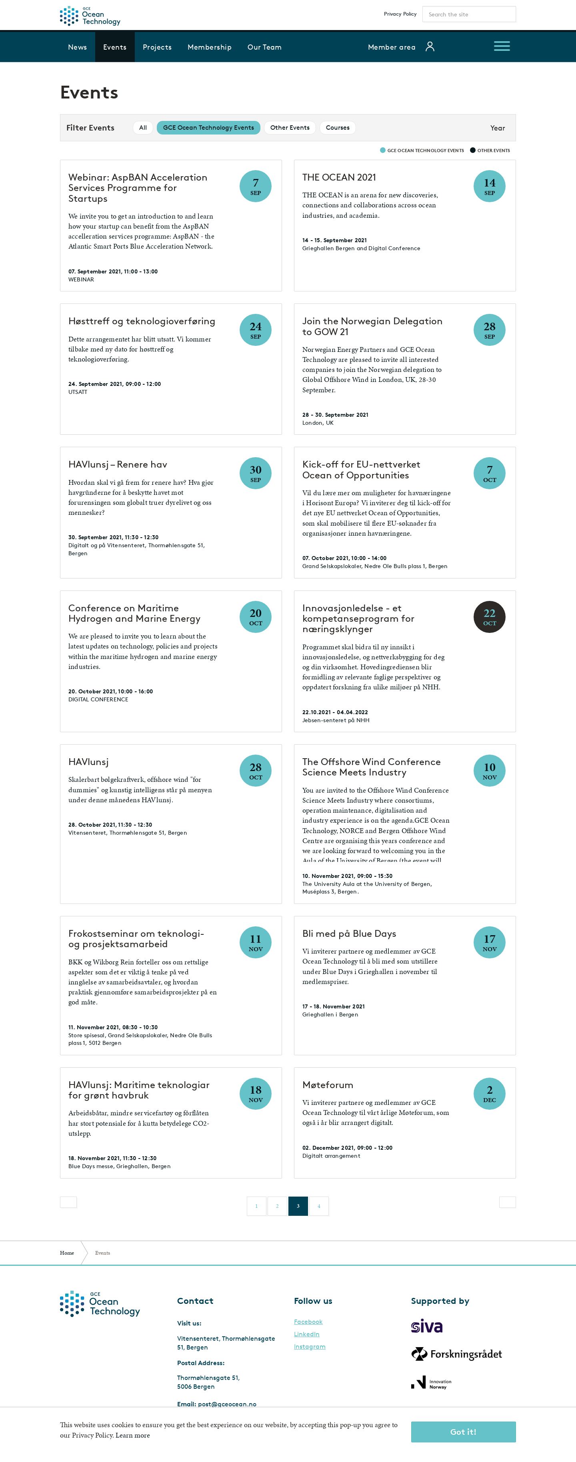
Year (497, 127)
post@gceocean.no (227, 1404)
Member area (392, 46)
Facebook (308, 1322)
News (77, 46)
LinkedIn (307, 1334)
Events (115, 46)
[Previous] (68, 1202)
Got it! (463, 1432)
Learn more (133, 1435)
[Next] (507, 1202)
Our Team (265, 46)
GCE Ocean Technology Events (208, 127)
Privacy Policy (400, 13)
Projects (157, 46)
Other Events (290, 127)
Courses (338, 127)
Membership (210, 46)
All (143, 127)
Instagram (310, 1347)
